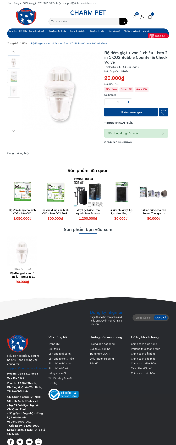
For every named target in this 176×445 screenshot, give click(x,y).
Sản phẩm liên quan (88, 170)
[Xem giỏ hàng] (150, 16)
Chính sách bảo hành (143, 373)
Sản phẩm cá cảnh (37, 31)
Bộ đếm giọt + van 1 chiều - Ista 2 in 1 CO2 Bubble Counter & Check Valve (22, 275)
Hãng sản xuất (115, 31)
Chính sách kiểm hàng (144, 363)
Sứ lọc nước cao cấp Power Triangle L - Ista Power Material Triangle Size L (153, 211)
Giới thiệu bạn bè (100, 349)
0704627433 (15, 377)
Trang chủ (12, 31)
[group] (61, 91)
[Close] (163, 133)
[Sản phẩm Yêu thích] (134, 16)
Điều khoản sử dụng (102, 358)
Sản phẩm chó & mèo (58, 31)
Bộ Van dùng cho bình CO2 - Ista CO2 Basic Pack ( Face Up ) (55, 211)
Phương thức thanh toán (145, 349)
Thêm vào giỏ (131, 112)
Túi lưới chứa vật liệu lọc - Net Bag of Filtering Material (120, 211)
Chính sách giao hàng (144, 344)
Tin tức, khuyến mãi (132, 31)
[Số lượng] (118, 101)
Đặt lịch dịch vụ (159, 36)
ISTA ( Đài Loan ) (22, 269)
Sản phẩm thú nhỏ (78, 31)
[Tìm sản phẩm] (88, 21)
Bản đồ (94, 363)
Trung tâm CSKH (99, 353)
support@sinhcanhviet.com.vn (79, 3)
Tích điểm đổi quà (141, 368)
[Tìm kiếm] (123, 21)
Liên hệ (146, 31)
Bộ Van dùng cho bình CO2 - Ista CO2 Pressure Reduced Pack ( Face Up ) (22, 211)
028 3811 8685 (46, 3)
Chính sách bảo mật (143, 358)
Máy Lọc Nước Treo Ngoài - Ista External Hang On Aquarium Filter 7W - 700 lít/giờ (88, 211)
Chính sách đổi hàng (143, 353)
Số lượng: (110, 95)
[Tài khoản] (142, 16)
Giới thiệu (23, 31)
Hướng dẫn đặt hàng (102, 344)
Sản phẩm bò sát (98, 31)
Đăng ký (160, 317)
